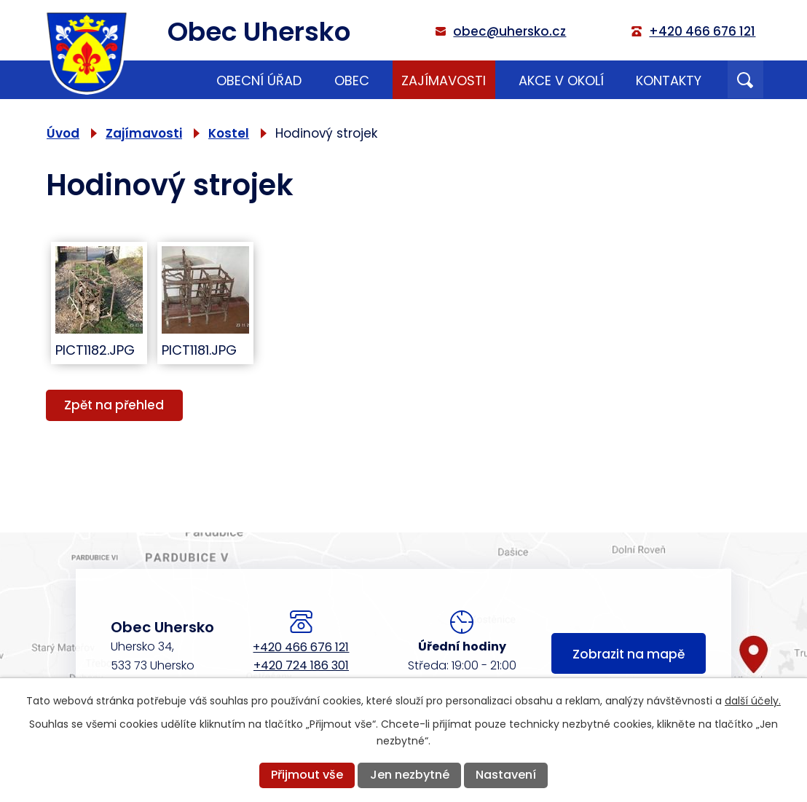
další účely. (753, 700)
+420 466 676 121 (301, 647)
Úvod (175, 79)
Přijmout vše (307, 774)
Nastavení (506, 774)
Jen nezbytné (409, 774)
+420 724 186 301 (301, 665)
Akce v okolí (561, 80)
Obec (351, 80)
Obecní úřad (259, 80)
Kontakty (668, 80)
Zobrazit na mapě (628, 654)
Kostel (228, 133)
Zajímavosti (443, 80)
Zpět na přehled (114, 405)
